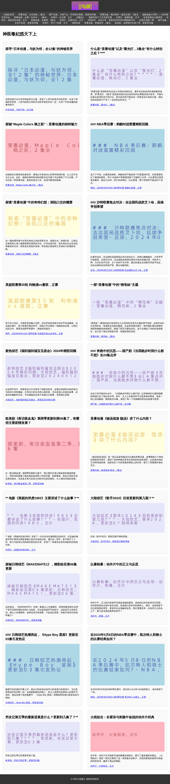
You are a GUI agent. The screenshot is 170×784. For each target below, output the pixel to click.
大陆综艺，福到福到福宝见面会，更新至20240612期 (30, 400)
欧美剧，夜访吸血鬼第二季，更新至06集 (24, 483)
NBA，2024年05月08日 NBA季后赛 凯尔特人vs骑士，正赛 (118, 697)
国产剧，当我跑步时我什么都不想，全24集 (110, 404)
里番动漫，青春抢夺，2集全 (97, 23)
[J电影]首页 (9, 14)
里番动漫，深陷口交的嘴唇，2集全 (22, 254)
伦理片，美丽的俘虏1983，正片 (20, 550)
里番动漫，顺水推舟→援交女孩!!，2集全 (119, 14)
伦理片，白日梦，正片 (61, 17)
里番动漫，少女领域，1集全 (31, 14)
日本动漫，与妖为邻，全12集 (19, 110)
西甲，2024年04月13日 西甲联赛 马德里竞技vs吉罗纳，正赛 (34, 333)
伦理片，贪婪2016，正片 (71, 20)
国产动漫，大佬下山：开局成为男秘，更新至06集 (72, 14)
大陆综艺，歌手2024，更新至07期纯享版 (109, 541)
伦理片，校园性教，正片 (127, 17)
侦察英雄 (76, 23)
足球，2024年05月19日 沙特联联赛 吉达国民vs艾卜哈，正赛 (119, 270)
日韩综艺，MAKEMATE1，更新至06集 (23, 620)
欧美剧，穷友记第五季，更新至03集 (22, 760)
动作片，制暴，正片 (100, 616)
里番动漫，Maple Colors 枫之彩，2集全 (24, 185)
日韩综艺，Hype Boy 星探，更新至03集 (24, 702)
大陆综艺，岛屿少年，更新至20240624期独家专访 (111, 20)
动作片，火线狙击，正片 (102, 766)
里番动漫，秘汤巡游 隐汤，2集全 (106, 470)
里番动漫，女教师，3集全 (43, 20)
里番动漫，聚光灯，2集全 (102, 105)
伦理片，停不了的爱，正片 (55, 23)
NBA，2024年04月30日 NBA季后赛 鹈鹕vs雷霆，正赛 (116, 188)
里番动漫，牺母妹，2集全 (102, 336)
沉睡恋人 (80, 17)
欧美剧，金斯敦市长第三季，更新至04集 (134, 23)
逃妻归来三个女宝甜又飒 (100, 17)
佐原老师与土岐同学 (152, 17)
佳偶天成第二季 (146, 20)
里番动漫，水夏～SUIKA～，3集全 (30, 17)
